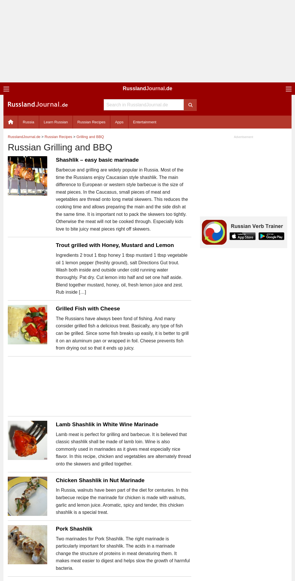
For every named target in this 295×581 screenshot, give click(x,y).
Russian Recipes (91, 122)
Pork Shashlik (74, 529)
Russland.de (147, 88)
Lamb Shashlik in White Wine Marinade (107, 424)
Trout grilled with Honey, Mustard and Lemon (115, 245)
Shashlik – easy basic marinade (97, 160)
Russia (28, 122)
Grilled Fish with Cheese (88, 308)
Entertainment (144, 122)
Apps (119, 122)
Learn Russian (56, 122)
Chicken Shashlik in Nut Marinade (100, 480)
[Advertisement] (147, 41)
